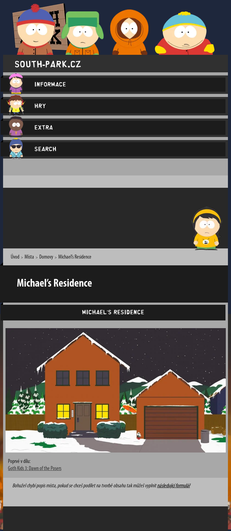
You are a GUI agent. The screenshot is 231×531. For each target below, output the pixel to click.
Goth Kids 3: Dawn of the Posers (34, 469)
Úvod (15, 257)
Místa (29, 257)
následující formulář (173, 486)
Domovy (46, 257)
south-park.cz (47, 64)
